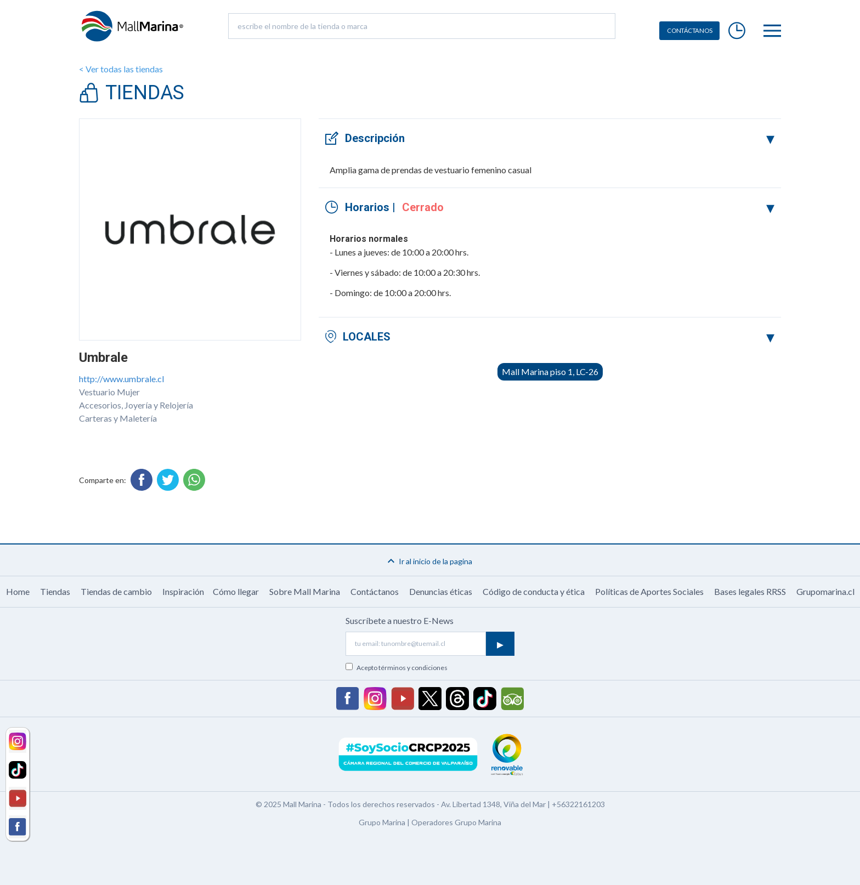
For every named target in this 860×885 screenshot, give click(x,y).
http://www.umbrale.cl (121, 378)
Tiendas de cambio (116, 591)
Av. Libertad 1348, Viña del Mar (493, 804)
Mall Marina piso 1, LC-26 (550, 371)
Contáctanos (374, 591)
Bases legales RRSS (750, 591)
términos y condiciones (413, 667)
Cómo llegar (236, 591)
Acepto (402, 667)
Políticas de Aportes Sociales (649, 591)
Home (18, 591)
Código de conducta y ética (534, 591)
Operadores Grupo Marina (456, 822)
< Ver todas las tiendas (121, 69)
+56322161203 (578, 804)
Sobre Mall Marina (304, 591)
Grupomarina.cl (825, 591)
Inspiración (183, 591)
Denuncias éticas (440, 591)
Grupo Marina (382, 822)
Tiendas (55, 591)
